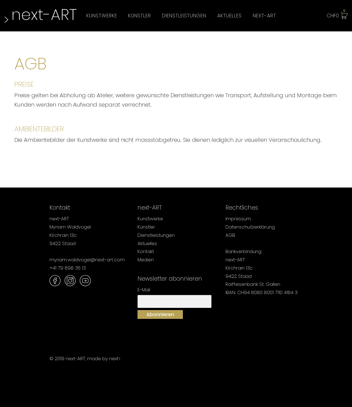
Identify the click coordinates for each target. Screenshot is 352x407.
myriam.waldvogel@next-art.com (87, 259)
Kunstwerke (101, 15)
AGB (230, 235)
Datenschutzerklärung (250, 227)
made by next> (103, 358)
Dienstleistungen (184, 15)
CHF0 (336, 14)
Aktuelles (229, 15)
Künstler (139, 15)
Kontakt (146, 251)
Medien (146, 259)
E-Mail (144, 289)
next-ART (264, 15)
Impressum (238, 218)
